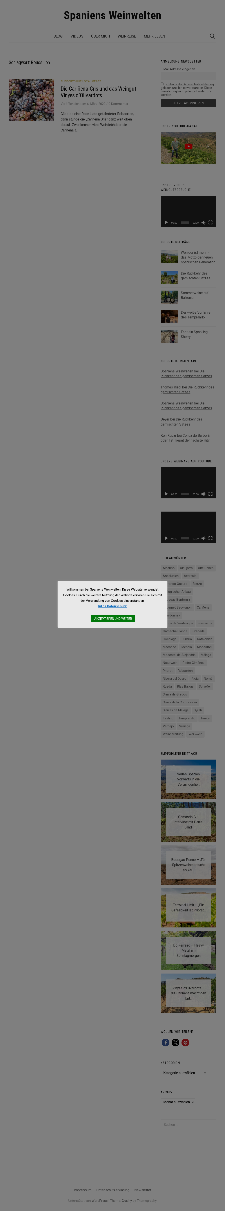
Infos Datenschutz (112, 606)
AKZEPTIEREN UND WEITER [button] (113, 618)
